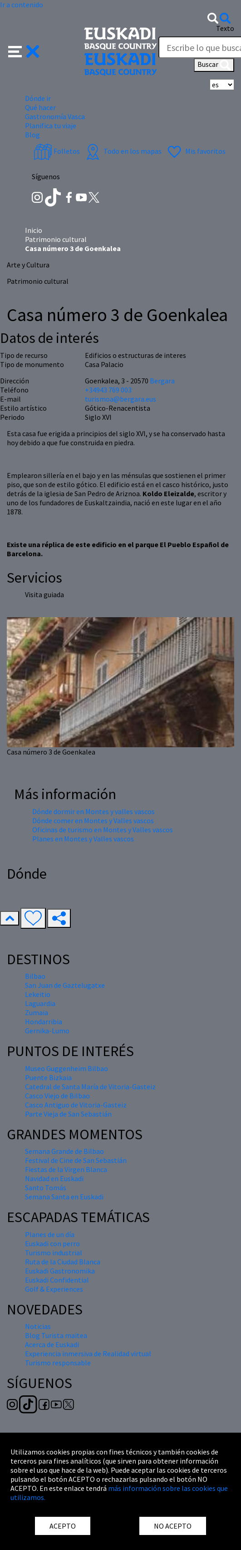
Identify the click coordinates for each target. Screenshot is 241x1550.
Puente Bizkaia (48, 1077)
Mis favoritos (195, 151)
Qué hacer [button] (40, 107)
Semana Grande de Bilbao (64, 1151)
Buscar (214, 65)
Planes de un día (49, 1234)
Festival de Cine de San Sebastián (76, 1160)
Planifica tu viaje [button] (50, 125)
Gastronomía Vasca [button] (55, 116)
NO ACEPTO (173, 1525)
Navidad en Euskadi (54, 1178)
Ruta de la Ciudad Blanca (62, 1261)
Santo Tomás (45, 1187)
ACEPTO (62, 1525)
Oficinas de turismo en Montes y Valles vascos (102, 829)
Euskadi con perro (52, 1243)
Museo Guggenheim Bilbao (66, 1068)
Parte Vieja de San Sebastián (68, 1113)
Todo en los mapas (123, 151)
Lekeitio (37, 994)
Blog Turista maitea (56, 1335)
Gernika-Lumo (47, 1030)
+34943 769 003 (108, 389)
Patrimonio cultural (56, 239)
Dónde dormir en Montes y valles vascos (93, 811)
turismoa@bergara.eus (120, 398)
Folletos (57, 151)
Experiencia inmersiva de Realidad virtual (88, 1353)
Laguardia (40, 1003)
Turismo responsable (58, 1362)
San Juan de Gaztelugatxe (65, 985)
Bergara (162, 380)
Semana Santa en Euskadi (64, 1196)
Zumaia (36, 1012)
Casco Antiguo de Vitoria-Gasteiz (76, 1104)
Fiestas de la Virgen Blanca (66, 1169)
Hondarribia (43, 1021)
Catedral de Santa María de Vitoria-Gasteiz (90, 1086)
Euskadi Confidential (57, 1279)
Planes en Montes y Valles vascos (83, 838)
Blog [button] (32, 134)
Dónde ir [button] (38, 98)
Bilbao (35, 976)
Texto (225, 28)
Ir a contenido (21, 4)
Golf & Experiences (54, 1288)
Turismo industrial (53, 1252)
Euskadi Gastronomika (60, 1270)
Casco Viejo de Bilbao (57, 1095)
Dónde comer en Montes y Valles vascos (93, 820)
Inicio (33, 230)
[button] (24, 50)
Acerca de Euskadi (52, 1344)
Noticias (38, 1326)
